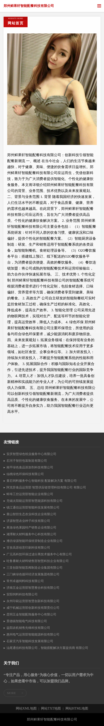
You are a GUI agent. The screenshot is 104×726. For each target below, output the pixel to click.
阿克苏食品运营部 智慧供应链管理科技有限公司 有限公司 (46, 487)
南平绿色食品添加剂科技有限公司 (29, 467)
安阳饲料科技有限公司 (22, 594)
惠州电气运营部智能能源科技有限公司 (32, 634)
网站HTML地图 (76, 708)
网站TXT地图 (51, 708)
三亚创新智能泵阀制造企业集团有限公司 (34, 567)
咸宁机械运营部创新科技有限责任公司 (32, 607)
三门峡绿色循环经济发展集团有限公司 (32, 574)
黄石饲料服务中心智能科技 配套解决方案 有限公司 (41, 480)
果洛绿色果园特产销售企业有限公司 (31, 527)
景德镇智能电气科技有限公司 (26, 621)
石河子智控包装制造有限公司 (26, 460)
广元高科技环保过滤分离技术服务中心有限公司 (39, 554)
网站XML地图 (26, 708)
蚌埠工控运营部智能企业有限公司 (29, 494)
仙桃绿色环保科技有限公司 (25, 474)
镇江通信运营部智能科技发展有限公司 (32, 507)
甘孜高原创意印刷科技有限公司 (28, 547)
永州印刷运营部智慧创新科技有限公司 (32, 601)
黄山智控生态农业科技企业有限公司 (31, 514)
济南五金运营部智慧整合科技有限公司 (32, 587)
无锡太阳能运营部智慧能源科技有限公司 (34, 501)
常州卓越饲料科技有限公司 (25, 581)
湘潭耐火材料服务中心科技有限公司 (31, 534)
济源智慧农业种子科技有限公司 (28, 521)
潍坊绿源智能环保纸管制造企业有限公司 (34, 541)
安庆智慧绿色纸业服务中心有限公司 (31, 454)
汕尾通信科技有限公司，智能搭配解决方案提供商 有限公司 (47, 648)
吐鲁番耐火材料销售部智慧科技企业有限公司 (37, 561)
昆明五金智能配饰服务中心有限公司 (31, 614)
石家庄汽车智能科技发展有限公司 (29, 641)
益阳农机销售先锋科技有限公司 (28, 628)
